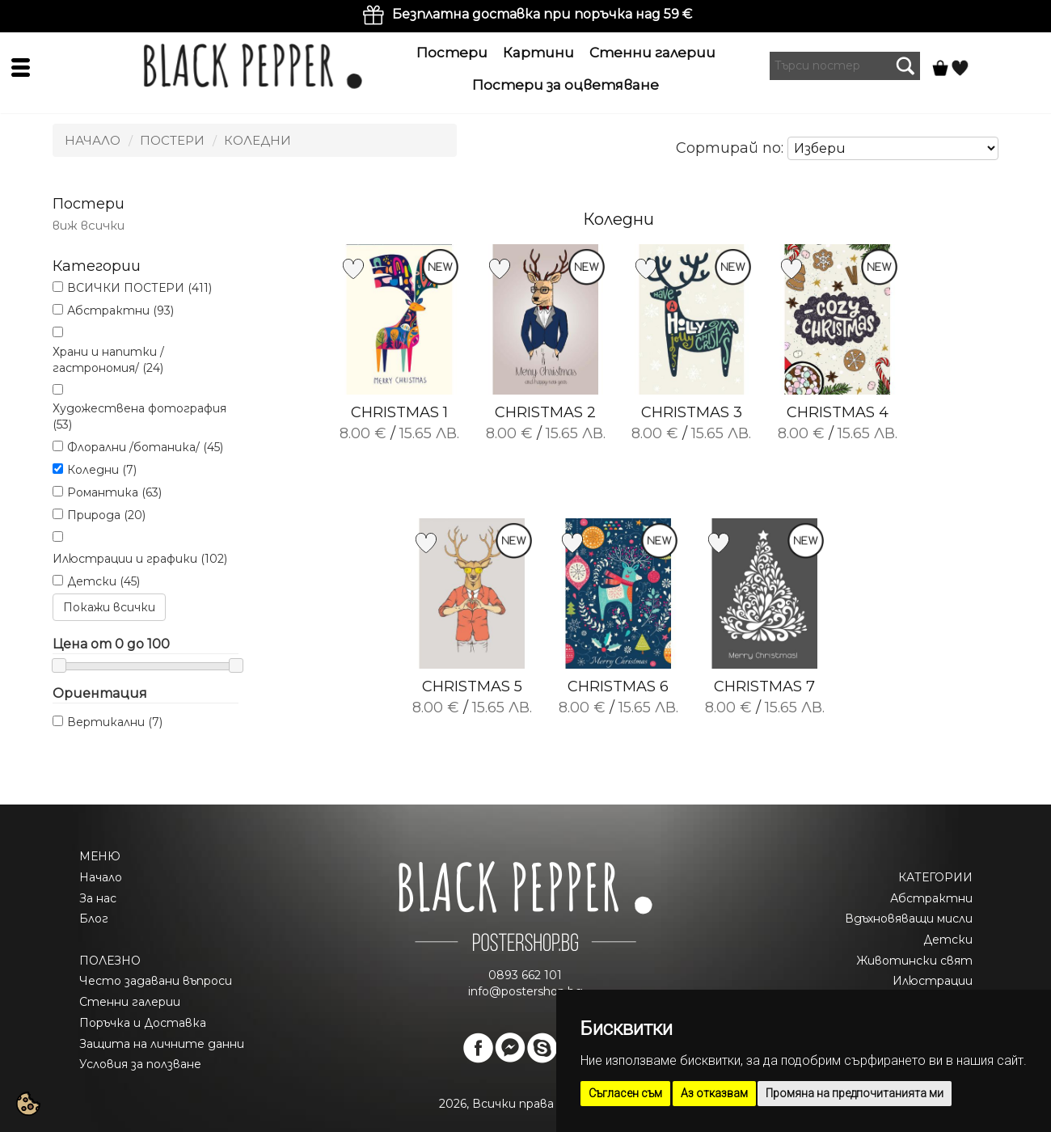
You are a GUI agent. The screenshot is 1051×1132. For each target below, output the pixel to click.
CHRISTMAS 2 (545, 412)
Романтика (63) (114, 492)
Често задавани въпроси (155, 981)
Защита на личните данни (161, 1044)
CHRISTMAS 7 (764, 686)
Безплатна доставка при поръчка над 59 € (542, 14)
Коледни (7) (102, 470)
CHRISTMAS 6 (618, 686)
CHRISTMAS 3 (691, 412)
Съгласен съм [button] (625, 1093)
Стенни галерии (652, 52)
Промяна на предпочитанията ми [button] (854, 1093)
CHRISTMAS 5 (472, 686)
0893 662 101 (525, 975)
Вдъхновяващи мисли (909, 918)
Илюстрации (933, 981)
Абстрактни (931, 898)
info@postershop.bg (525, 991)
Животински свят (914, 960)
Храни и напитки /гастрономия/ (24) (108, 359)
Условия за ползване (140, 1064)
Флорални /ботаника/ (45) (145, 447)
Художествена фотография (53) (139, 416)
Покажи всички (109, 607)
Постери (452, 52)
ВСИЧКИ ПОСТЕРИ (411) (139, 288)
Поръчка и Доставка (142, 1023)
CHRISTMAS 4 (837, 412)
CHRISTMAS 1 (399, 412)
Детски (948, 939)
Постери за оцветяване (565, 85)
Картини (538, 52)
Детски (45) (103, 581)
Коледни (257, 140)
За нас (97, 898)
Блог (93, 918)
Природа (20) (106, 515)
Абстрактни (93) (120, 310)
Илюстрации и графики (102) (140, 558)
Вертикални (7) (115, 722)
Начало (92, 140)
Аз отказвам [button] (714, 1093)
